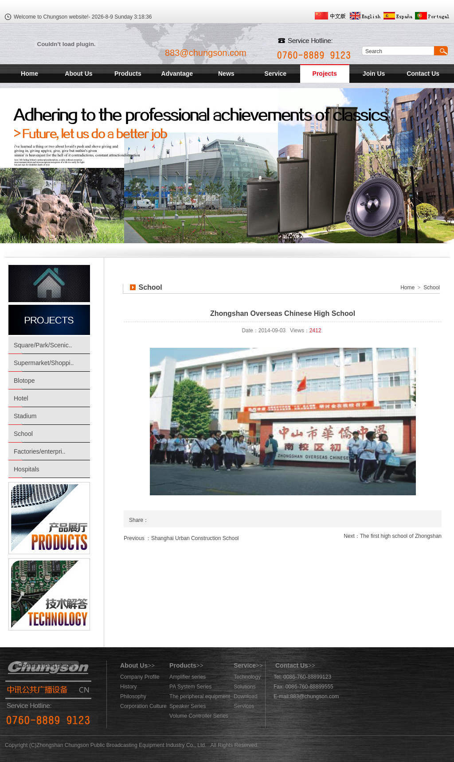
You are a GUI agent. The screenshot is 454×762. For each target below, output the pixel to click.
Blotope (24, 380)
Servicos (244, 706)
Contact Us (423, 73)
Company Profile (140, 677)
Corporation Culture (143, 706)
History (128, 687)
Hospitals (26, 469)
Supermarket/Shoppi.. (44, 362)
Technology (247, 677)
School (23, 433)
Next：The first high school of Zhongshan (393, 536)
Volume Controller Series (198, 716)
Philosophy (133, 696)
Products (127, 73)
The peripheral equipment (199, 696)
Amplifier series (187, 677)
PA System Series (190, 687)
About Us (78, 73)
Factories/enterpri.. (40, 451)
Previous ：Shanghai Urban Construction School (181, 538)
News (226, 73)
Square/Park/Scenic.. (43, 345)
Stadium (25, 416)
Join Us (374, 73)
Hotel (21, 398)
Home (29, 73)
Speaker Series (187, 706)
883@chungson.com (206, 53)
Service (275, 73)
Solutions (244, 687)
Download (245, 696)
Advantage (177, 73)
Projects (325, 73)
